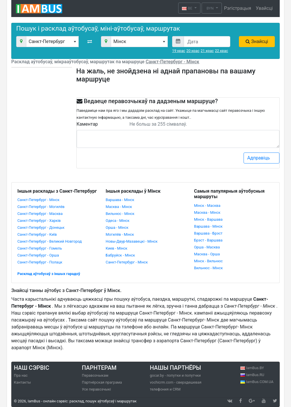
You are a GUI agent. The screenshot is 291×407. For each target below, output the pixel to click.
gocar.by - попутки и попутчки (175, 375)
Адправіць (262, 158)
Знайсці (257, 41)
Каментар (87, 124)
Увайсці (264, 8)
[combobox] (52, 41)
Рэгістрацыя (237, 8)
